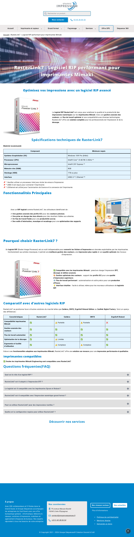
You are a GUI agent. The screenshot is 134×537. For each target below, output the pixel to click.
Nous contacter (58, 20)
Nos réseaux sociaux (100, 505)
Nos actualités (120, 505)
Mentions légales (103, 521)
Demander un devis (104, 524)
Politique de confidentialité (107, 517)
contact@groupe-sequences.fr (63, 516)
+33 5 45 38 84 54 (59, 520)
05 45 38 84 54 (80, 20)
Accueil (6, 35)
